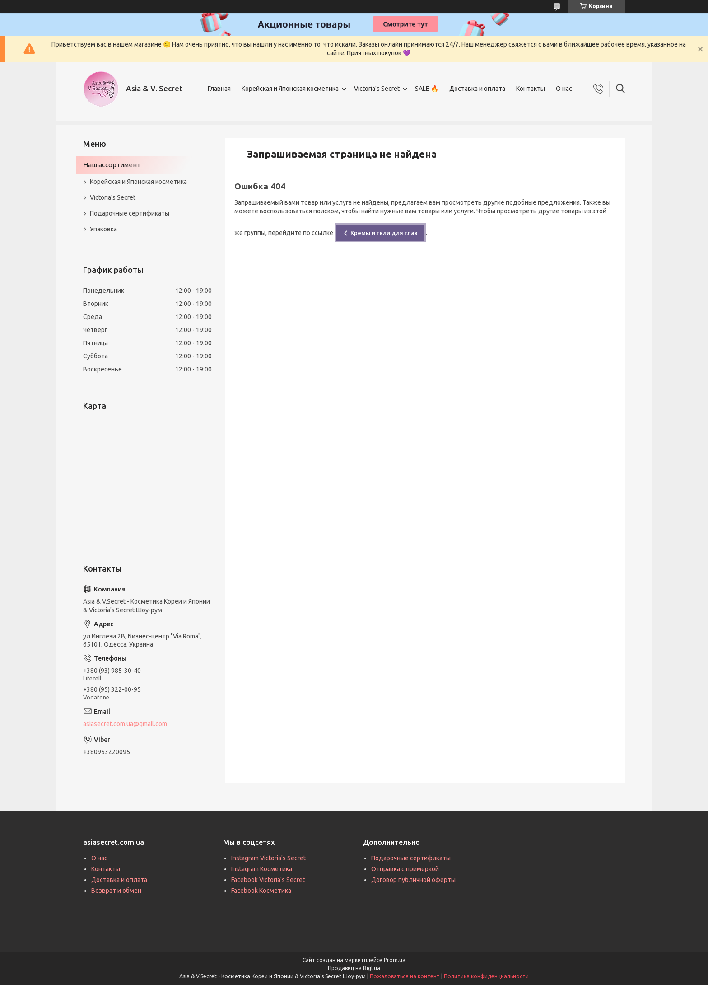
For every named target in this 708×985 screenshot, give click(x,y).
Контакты (530, 88)
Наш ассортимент (111, 165)
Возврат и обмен (116, 890)
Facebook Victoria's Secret (268, 879)
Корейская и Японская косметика (290, 88)
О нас (564, 88)
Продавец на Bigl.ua (354, 968)
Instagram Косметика (261, 868)
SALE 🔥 (426, 88)
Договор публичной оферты (413, 879)
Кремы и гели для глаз (383, 233)
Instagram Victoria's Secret (268, 858)
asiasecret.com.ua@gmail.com (125, 723)
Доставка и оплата (477, 88)
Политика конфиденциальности (486, 976)
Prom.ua (394, 960)
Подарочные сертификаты (129, 213)
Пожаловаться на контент (405, 976)
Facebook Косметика (261, 890)
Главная (219, 88)
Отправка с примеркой (405, 868)
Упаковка (103, 229)
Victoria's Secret (377, 88)
